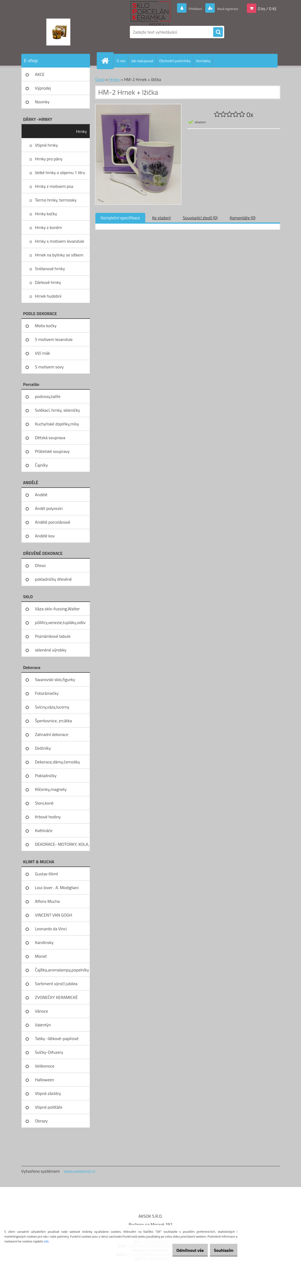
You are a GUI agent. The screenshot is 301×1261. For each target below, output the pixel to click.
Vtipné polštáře (49, 1107)
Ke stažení (161, 217)
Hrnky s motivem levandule (59, 241)
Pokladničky (46, 775)
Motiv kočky (46, 325)
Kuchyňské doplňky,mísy (57, 424)
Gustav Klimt (46, 874)
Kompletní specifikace (120, 217)
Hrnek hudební (48, 296)
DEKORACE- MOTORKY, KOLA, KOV (62, 846)
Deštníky (43, 748)
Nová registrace (223, 8)
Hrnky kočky (46, 213)
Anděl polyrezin (49, 508)
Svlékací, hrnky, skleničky (57, 410)
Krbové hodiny (48, 816)
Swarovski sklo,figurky (55, 679)
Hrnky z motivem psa (54, 186)
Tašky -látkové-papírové (57, 1038)
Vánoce (41, 1011)
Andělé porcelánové (52, 522)
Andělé (41, 494)
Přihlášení (186, 8)
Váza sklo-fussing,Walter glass (57, 610)
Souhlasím (221, 1250)
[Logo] (58, 32)
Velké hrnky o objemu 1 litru (60, 172)
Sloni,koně (44, 803)
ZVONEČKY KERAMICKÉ (56, 997)
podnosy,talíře (48, 396)
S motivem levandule (54, 339)
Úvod (100, 79)
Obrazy (41, 1121)
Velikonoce (44, 1066)
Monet (41, 956)
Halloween (44, 1079)
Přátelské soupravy (52, 451)
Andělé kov (45, 536)
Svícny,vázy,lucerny (52, 707)
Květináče (44, 830)
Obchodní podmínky (175, 61)
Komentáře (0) (242, 217)
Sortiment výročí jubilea (56, 983)
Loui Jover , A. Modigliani (57, 887)
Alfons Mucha (47, 901)
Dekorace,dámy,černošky (57, 762)
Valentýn (43, 1025)
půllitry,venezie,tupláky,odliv (60, 622)
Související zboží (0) (200, 217)
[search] (218, 32)
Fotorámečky (47, 693)
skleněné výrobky (51, 650)
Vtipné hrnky (46, 145)
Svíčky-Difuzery (49, 1052)
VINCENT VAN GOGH (53, 915)
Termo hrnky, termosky (56, 200)
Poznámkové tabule (53, 636)
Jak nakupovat (142, 61)
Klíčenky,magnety (51, 789)
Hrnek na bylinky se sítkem (59, 255)
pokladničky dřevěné (53, 579)
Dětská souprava (50, 437)
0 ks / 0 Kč (267, 8)
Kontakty (203, 61)
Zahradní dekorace (51, 734)
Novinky (42, 101)
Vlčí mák (42, 353)
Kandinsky (44, 942)
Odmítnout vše (182, 1250)
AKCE (40, 74)
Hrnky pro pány (49, 159)
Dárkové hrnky (48, 282)
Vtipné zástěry (48, 1093)
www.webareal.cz (79, 1171)
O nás (121, 61)
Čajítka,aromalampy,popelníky (62, 970)
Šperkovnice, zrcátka (53, 720)
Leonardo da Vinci (51, 928)
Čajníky (41, 465)
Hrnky (81, 131)
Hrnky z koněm (48, 227)
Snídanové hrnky (50, 268)
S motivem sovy (49, 367)
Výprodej (43, 88)
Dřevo (40, 565)
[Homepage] (107, 60)
